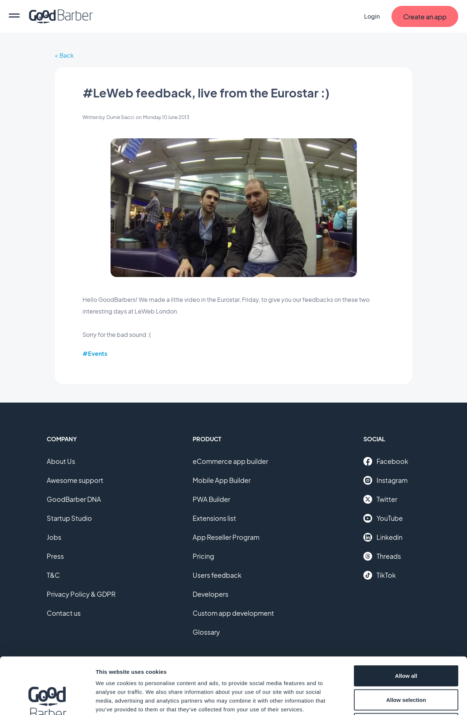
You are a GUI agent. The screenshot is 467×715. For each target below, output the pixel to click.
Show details (383, 700)
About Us (61, 461)
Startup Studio (69, 518)
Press (55, 556)
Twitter (380, 499)
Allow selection (406, 643)
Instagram (385, 480)
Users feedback (217, 575)
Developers (210, 594)
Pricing (203, 556)
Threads (382, 556)
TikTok (379, 575)
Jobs (54, 537)
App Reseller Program (226, 537)
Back (66, 55)
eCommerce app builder (230, 461)
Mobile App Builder (222, 480)
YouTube (383, 518)
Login (372, 16)
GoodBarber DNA (74, 499)
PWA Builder (211, 499)
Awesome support (75, 480)
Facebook (385, 461)
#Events (94, 353)
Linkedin (382, 537)
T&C (53, 575)
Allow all (406, 619)
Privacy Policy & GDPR (81, 594)
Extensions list (214, 518)
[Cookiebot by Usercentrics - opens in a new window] (47, 700)
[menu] (14, 16)
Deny (406, 667)
